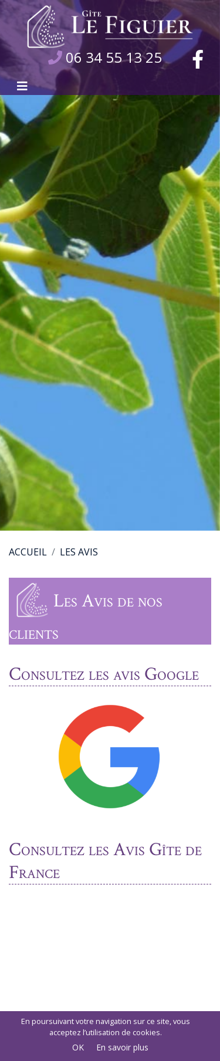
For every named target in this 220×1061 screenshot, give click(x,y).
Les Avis (79, 551)
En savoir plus (122, 1047)
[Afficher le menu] (22, 86)
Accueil (28, 551)
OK (78, 1047)
